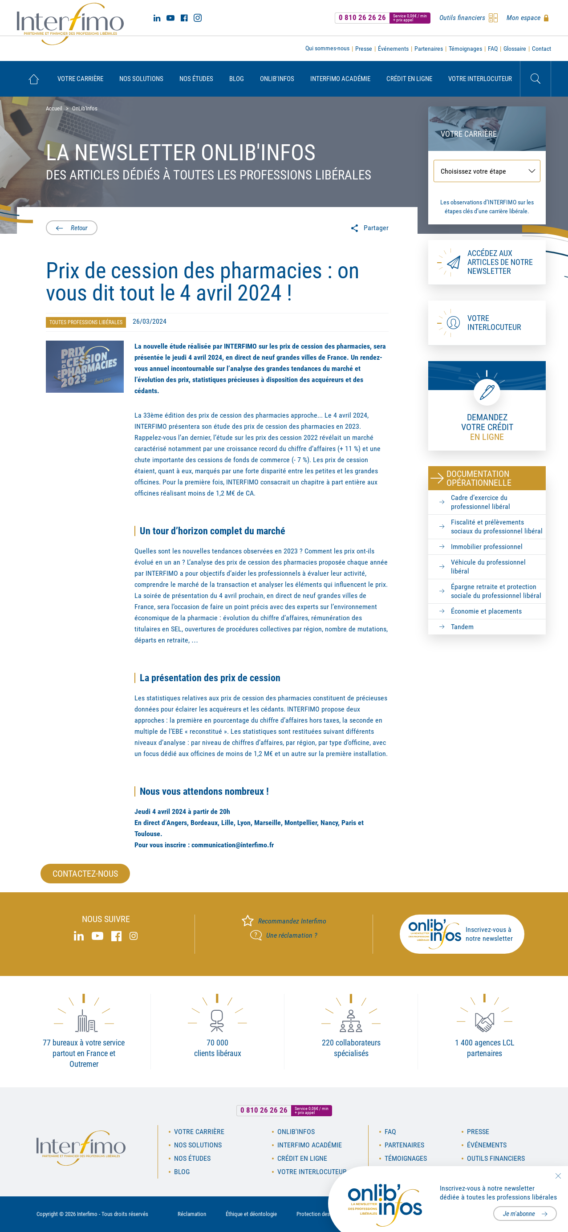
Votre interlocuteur (480, 79)
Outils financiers (496, 1158)
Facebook (184, 18)
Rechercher (535, 79)
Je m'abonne (519, 1214)
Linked (156, 18)
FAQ (493, 48)
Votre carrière (80, 79)
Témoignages (465, 48)
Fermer (558, 1176)
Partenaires (428, 48)
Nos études (196, 79)
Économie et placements (486, 611)
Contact (541, 48)
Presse (363, 48)
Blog (236, 79)
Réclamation (192, 1214)
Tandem (462, 626)
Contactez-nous (85, 873)
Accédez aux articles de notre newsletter (500, 262)
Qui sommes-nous (327, 48)
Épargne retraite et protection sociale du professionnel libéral (496, 591)
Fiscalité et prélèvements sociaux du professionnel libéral (497, 526)
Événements (393, 48)
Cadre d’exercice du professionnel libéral (480, 502)
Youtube (170, 18)
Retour (78, 228)
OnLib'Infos (277, 79)
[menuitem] (33, 79)
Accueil (33, 79)
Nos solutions (141, 79)
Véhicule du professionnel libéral (488, 566)
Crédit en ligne (409, 79)
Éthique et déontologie (251, 1214)
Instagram (198, 18)
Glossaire (514, 48)
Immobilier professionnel (487, 546)
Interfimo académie (340, 79)
